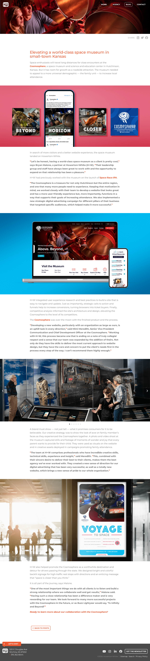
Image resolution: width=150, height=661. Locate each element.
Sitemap (123, 656)
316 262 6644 (17, 655)
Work (104, 4)
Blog (128, 4)
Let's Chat (13, 644)
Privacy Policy (142, 656)
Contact (141, 4)
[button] (138, 37)
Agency (116, 4)
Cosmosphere (38, 66)
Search (131, 656)
